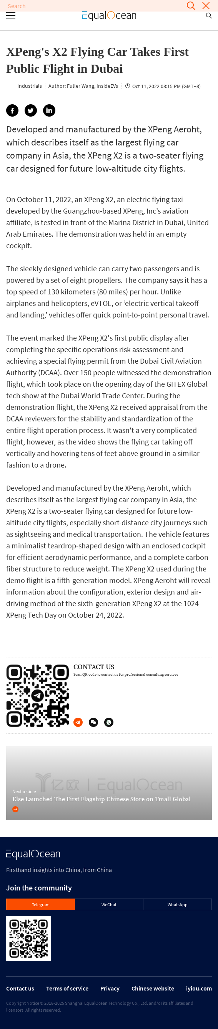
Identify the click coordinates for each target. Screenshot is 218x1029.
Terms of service (67, 988)
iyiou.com (199, 988)
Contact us (20, 988)
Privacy (110, 988)
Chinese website (152, 988)
